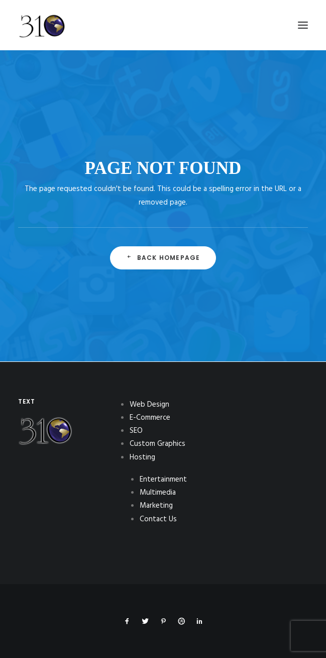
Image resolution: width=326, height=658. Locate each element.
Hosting (142, 457)
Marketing (156, 506)
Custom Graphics (157, 444)
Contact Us (158, 519)
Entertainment (163, 480)
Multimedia (158, 493)
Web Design (149, 405)
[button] (303, 25)
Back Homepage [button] (163, 257)
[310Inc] (42, 51)
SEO (136, 431)
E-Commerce (150, 418)
